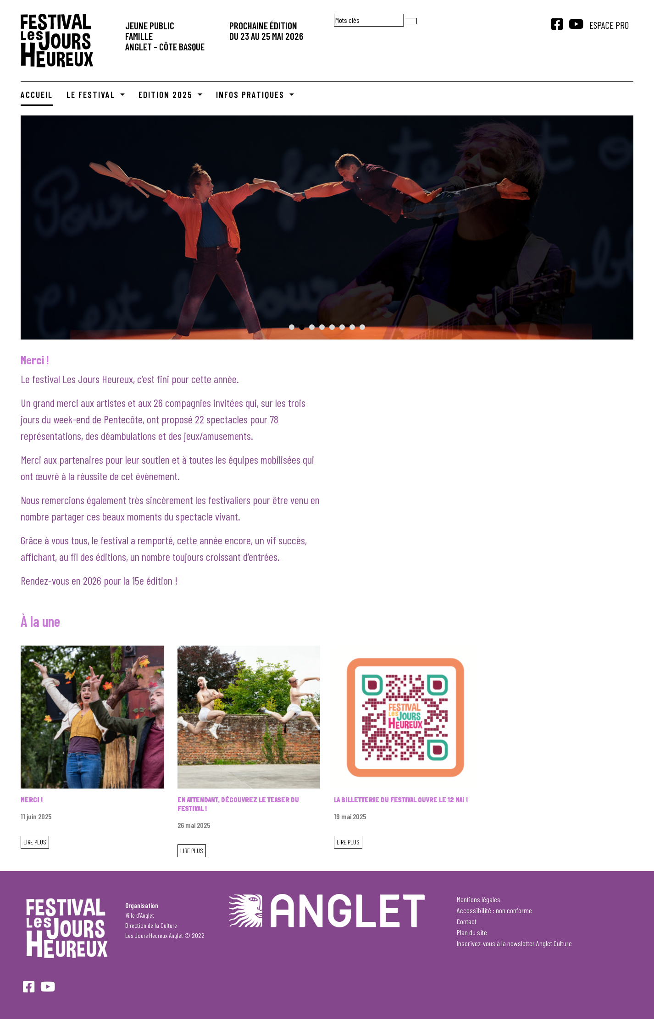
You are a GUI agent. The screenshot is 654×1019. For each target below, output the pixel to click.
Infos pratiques (251, 94)
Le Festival (92, 94)
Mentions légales (478, 899)
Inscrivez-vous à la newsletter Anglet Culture (514, 943)
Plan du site (472, 932)
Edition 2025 (167, 94)
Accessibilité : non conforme (494, 910)
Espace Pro (609, 25)
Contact (467, 921)
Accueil (37, 94)
